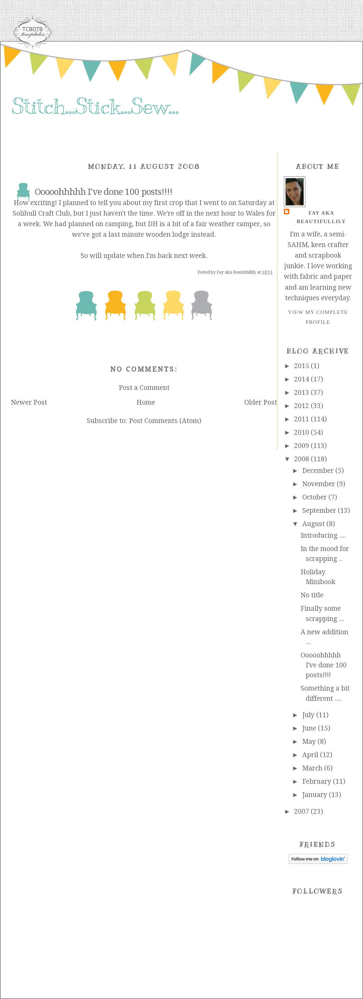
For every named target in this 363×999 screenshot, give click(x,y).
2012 (302, 406)
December (318, 471)
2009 (302, 446)
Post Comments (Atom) (165, 421)
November (319, 484)
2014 (302, 379)
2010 (302, 432)
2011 (302, 419)
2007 (302, 811)
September (320, 511)
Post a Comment (144, 388)
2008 (302, 459)
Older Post (260, 402)
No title (312, 595)
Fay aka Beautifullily (321, 217)
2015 (302, 366)
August (314, 524)
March (313, 768)
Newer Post (29, 402)
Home (145, 402)
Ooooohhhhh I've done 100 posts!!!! (324, 665)
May (310, 741)
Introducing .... (323, 535)
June (310, 728)
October (315, 497)
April (311, 755)
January (315, 795)
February (317, 781)
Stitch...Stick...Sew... (95, 106)
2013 (302, 392)
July (309, 715)
